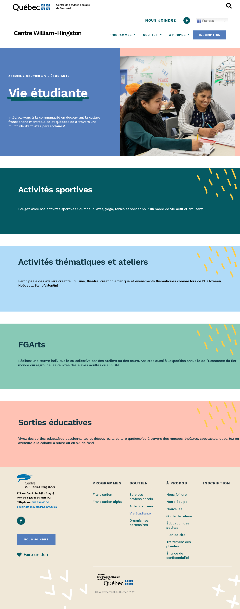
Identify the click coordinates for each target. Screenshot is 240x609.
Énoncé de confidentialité (177, 555)
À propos (179, 35)
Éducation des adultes (177, 525)
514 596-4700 (40, 502)
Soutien (152, 35)
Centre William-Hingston (47, 33)
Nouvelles (174, 509)
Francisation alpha (107, 502)
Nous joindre (176, 494)
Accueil (15, 76)
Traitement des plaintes (178, 544)
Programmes (122, 35)
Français (205, 21)
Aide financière (141, 506)
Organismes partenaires (139, 522)
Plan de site (175, 535)
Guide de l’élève (179, 516)
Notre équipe (176, 502)
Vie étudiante (140, 513)
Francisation (102, 494)
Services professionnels (141, 496)
